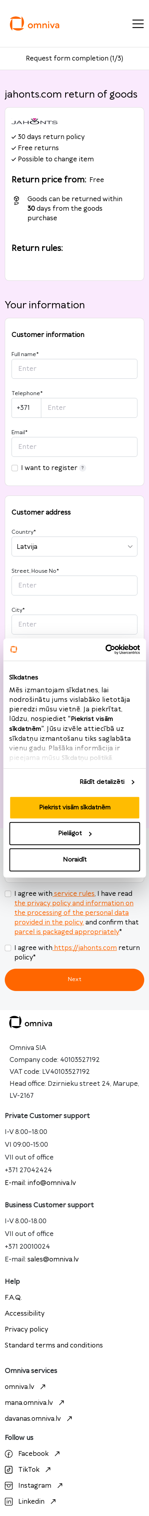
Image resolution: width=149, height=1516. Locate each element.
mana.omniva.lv (35, 1403)
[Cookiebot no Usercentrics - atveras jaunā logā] (106, 649)
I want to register (53, 468)
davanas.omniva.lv (39, 1419)
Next (74, 979)
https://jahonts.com (84, 948)
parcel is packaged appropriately (66, 932)
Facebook (33, 1454)
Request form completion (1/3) (74, 58)
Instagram (35, 1486)
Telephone (27, 393)
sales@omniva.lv (53, 1259)
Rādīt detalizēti (102, 782)
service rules (73, 893)
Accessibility (25, 1313)
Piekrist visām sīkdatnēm (74, 807)
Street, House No (35, 571)
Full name (25, 354)
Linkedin (31, 1501)
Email (19, 432)
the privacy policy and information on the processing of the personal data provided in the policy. (74, 913)
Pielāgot (74, 833)
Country (24, 532)
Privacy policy (26, 1329)
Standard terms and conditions (54, 1345)
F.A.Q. (13, 1297)
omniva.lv (26, 1387)
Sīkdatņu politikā (87, 758)
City (18, 610)
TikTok (29, 1470)
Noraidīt (75, 859)
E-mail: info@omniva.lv (40, 1183)
